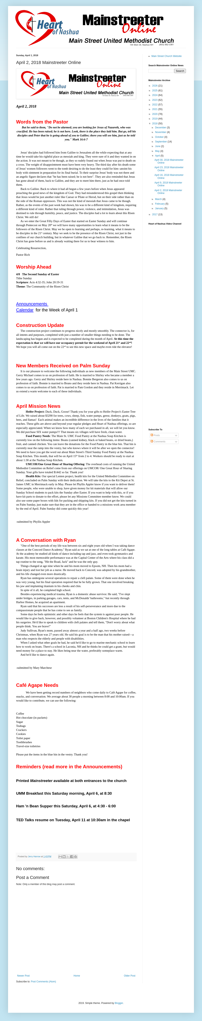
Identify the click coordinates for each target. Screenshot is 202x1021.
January (159, 208)
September (161, 141)
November (161, 132)
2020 (155, 114)
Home (77, 975)
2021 (155, 109)
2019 (155, 118)
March (159, 199)
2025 (155, 90)
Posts (155, 435)
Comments (158, 441)
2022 (155, 104)
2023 (155, 100)
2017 (155, 214)
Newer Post (23, 975)
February (160, 203)
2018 (155, 123)
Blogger (119, 1003)
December (161, 127)
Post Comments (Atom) (43, 981)
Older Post (129, 975)
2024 (155, 95)
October (159, 137)
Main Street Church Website (166, 56)
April (158, 155)
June (158, 146)
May (157, 151)
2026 (155, 85)
